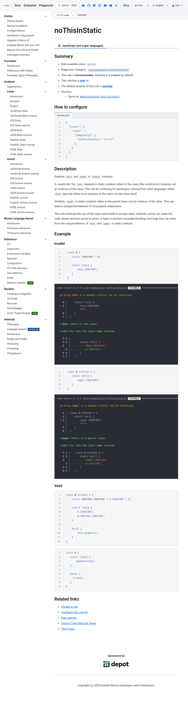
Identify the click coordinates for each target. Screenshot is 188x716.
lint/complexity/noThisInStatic (104, 288)
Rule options (68, 632)
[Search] (67, 5)
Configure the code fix (74, 627)
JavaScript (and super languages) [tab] (80, 45)
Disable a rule (69, 621)
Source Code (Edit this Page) (78, 638)
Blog (126, 5)
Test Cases (68, 643)
